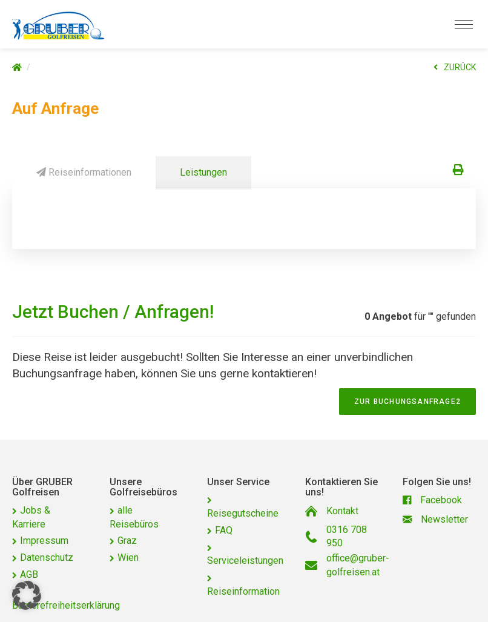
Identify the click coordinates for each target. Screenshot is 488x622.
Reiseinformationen (83, 172)
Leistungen (203, 172)
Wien (128, 557)
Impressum (44, 540)
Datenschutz (46, 557)
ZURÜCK (455, 67)
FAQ (223, 530)
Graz (127, 540)
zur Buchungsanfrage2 (407, 401)
